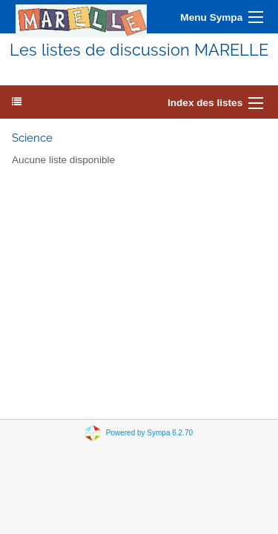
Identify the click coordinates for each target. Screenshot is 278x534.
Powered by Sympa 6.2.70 (149, 433)
